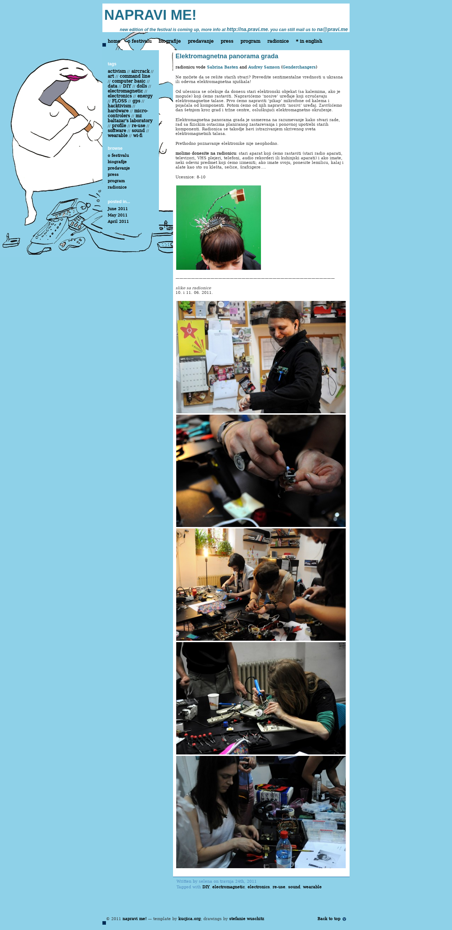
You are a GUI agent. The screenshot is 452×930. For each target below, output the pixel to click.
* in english (309, 41)
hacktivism (119, 105)
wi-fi (137, 135)
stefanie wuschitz (246, 919)
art (111, 76)
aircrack (140, 71)
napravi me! (135, 919)
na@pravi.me (332, 29)
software (117, 130)
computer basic (128, 81)
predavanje (201, 41)
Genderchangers (299, 67)
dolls (142, 86)
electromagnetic (228, 887)
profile (119, 125)
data (112, 86)
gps (136, 101)
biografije (170, 41)
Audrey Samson (264, 67)
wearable (312, 887)
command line (135, 76)
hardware (118, 110)
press (227, 41)
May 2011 (117, 215)
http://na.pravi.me (247, 29)
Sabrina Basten (222, 67)
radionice (278, 41)
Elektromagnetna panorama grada (227, 56)
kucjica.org (189, 919)
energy (145, 96)
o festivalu (139, 41)
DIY (205, 887)
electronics (259, 887)
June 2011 (118, 209)
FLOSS (119, 101)
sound (294, 887)
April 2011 (118, 221)
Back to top (328, 919)
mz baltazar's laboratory (130, 118)
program (250, 41)
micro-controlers (128, 113)
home (114, 41)
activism (117, 71)
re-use (279, 887)
